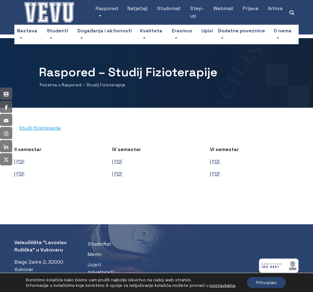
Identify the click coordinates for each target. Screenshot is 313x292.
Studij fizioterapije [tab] (40, 128)
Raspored (107, 8)
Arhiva (275, 8)
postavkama (222, 285)
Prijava (250, 8)
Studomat (169, 8)
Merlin (95, 254)
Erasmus (182, 30)
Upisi (207, 30)
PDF (21, 161)
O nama (283, 30)
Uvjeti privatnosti (101, 268)
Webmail (223, 8)
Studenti (57, 30)
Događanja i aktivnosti (104, 30)
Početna (48, 85)
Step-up (197, 12)
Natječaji (137, 8)
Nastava (27, 30)
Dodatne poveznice (241, 30)
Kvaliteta (151, 30)
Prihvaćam (266, 282)
